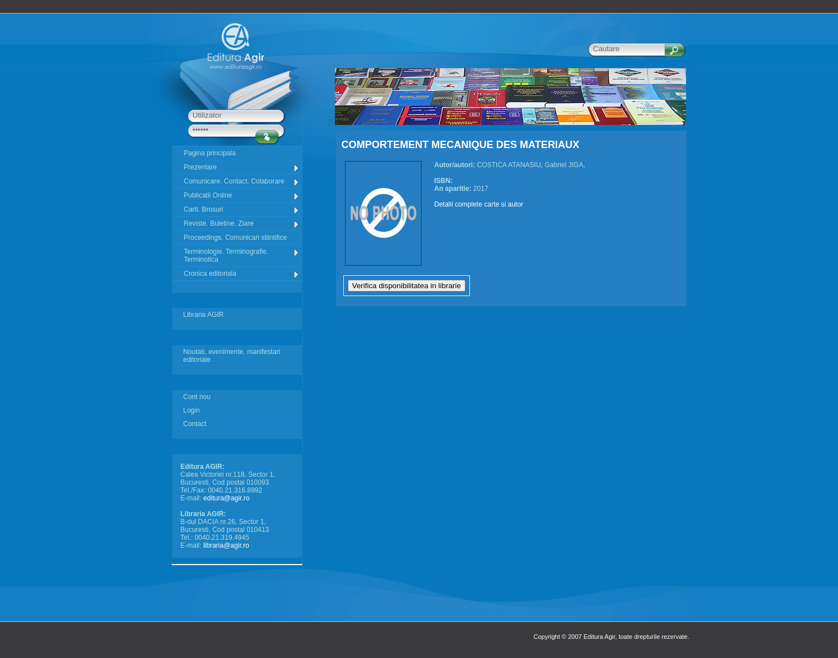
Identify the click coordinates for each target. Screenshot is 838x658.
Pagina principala (210, 153)
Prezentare (241, 167)
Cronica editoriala (241, 274)
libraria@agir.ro (226, 545)
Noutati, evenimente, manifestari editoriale (231, 356)
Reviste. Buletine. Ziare (241, 224)
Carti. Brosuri (241, 209)
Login (191, 410)
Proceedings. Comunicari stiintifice (235, 237)
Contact (195, 424)
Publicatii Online (241, 195)
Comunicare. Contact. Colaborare (241, 181)
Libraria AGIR (203, 315)
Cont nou (197, 397)
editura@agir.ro (226, 498)
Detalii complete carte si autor (478, 204)
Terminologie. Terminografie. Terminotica (241, 255)
